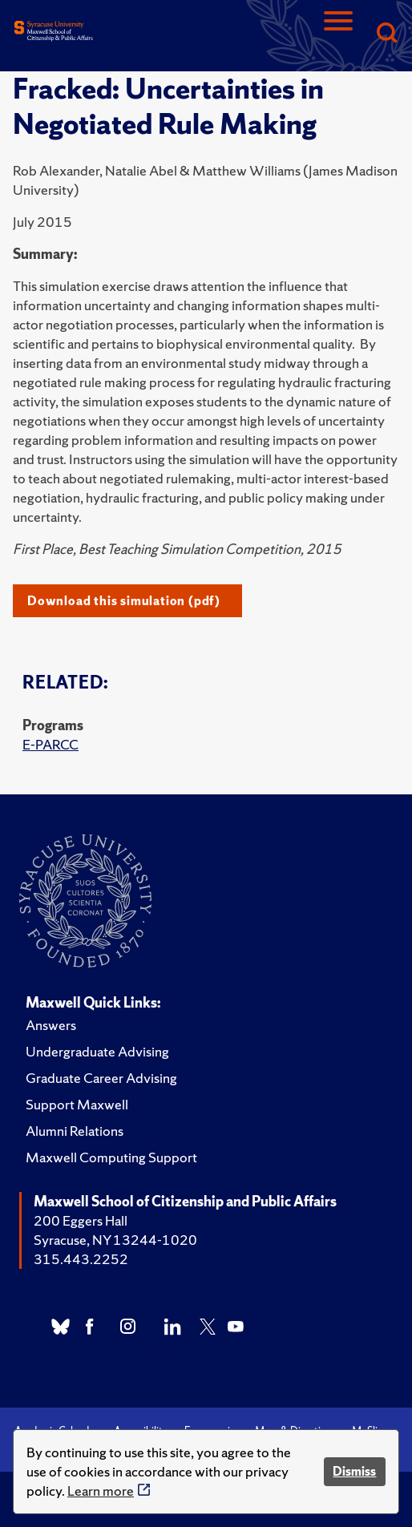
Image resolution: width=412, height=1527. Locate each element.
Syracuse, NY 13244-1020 (115, 1239)
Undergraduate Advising (97, 1051)
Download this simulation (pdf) (123, 600)
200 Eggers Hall (80, 1220)
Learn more (100, 1490)
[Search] (386, 34)
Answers (51, 1025)
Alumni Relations (74, 1130)
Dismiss (354, 1471)
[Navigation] (338, 34)
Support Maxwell (77, 1104)
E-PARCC (50, 744)
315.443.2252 (81, 1259)
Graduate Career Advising (101, 1077)
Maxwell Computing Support (111, 1157)
